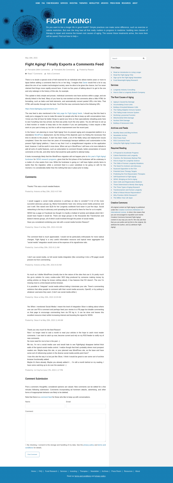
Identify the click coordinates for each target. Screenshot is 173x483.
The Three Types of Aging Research (126, 187)
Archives (104, 3)
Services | (64, 471)
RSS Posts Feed (119, 138)
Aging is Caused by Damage (123, 102)
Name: (27, 402)
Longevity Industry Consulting (124, 90)
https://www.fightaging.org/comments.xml (41, 109)
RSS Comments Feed (121, 140)
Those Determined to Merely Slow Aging (128, 184)
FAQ (43, 3)
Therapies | (85, 471)
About (135, 3)
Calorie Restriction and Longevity (125, 155)
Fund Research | (52, 471)
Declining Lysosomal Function (124, 115)
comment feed (46, 397)
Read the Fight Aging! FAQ (123, 75)
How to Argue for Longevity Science (126, 161)
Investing (73, 3)
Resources (126, 3)
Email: (68, 402)
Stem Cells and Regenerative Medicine (127, 182)
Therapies (83, 3)
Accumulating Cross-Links (123, 104)
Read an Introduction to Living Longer (127, 72)
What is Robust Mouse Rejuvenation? (127, 192)
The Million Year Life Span (123, 198)
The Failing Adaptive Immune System (127, 110)
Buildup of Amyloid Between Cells (125, 107)
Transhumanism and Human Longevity (127, 190)
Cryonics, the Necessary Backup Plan (127, 158)
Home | (34, 471)
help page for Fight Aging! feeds (69, 113)
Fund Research (52, 3)
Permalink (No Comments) (64, 70)
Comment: (29, 411)
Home (38, 3)
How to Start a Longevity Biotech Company (129, 92)
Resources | (129, 471)
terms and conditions (83, 476)
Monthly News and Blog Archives (125, 133)
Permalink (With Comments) (39, 70)
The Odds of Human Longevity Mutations (128, 163)
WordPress (38, 135)
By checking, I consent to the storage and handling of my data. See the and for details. (65, 446)
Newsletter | (96, 471)
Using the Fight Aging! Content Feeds (127, 143)
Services (64, 3)
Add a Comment (53, 74)
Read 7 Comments (35, 74)
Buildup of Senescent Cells (123, 123)
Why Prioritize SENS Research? (125, 195)
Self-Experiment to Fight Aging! (124, 177)
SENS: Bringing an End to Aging (125, 179)
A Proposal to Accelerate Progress (126, 153)
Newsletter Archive (120, 135)
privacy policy (88, 445)
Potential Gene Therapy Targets (125, 171)
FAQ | (42, 471)
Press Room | (117, 471)
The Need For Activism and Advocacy (127, 166)
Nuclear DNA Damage (121, 120)
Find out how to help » (68, 36)
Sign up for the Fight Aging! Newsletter (127, 77)
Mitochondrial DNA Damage (123, 118)
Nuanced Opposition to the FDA (125, 169)
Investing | (74, 471)
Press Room (115, 3)
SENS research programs (46, 159)
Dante (85, 83)
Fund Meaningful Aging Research (125, 80)
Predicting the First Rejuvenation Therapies (129, 174)
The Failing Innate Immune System (126, 112)
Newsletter (94, 3)
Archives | (106, 471)
